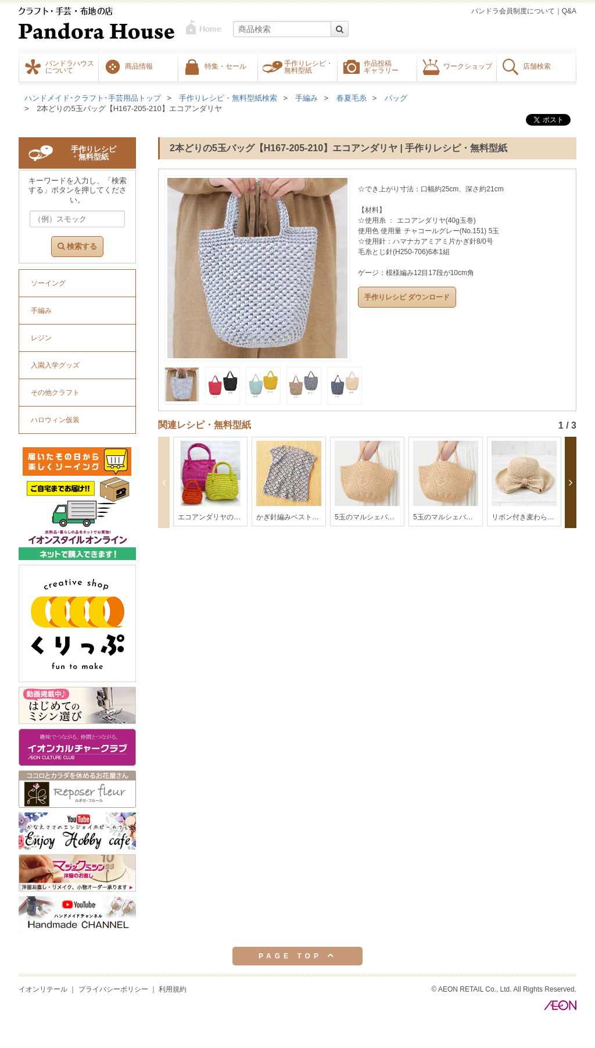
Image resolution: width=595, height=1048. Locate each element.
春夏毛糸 (351, 98)
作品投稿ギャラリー (381, 66)
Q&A (569, 11)
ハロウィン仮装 (55, 420)
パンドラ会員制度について (513, 11)
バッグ (396, 98)
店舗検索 (537, 65)
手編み (306, 98)
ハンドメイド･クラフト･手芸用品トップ (92, 98)
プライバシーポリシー (113, 989)
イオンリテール (43, 989)
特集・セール (225, 65)
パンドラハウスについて (69, 66)
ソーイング (48, 283)
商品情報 (139, 65)
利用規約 (173, 989)
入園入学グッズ (55, 365)
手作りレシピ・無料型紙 (308, 66)
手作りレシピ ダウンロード (407, 297)
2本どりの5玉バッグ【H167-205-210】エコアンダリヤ (129, 108)
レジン (41, 338)
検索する (77, 246)
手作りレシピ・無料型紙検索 (228, 98)
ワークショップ (467, 65)
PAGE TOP (297, 955)
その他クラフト (55, 392)
